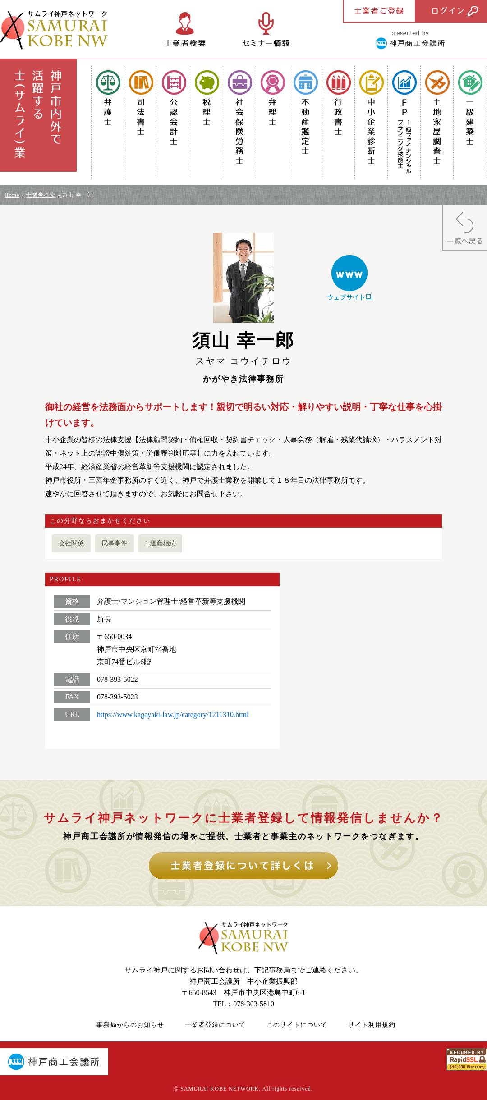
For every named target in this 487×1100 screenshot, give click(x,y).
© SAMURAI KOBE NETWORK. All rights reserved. (243, 1089)
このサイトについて (296, 1025)
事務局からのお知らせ (130, 1025)
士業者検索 (40, 195)
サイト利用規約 (371, 1025)
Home (12, 195)
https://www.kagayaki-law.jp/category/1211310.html (172, 714)
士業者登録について (215, 1025)
